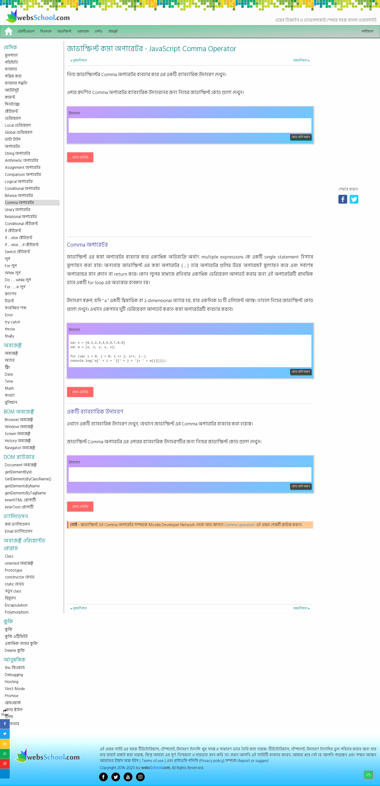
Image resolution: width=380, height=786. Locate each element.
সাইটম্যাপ (367, 31)
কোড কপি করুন (301, 137)
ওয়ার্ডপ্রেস (83, 31)
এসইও (99, 31)
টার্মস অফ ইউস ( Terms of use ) (140, 760)
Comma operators (239, 524)
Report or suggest (253, 760)
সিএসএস (45, 31)
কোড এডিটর (80, 157)
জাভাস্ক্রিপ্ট (64, 31)
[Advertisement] (190, 201)
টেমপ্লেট (113, 31)
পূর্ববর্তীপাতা (79, 60)
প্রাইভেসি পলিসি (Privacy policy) (199, 760)
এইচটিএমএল (25, 31)
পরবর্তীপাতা (301, 60)
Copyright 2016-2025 (117, 767)
